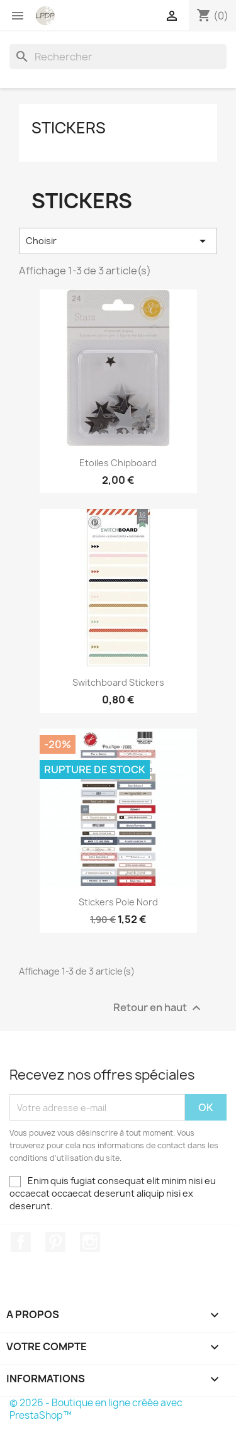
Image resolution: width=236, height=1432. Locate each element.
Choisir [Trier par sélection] (118, 241)
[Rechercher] (118, 56)
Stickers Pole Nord (118, 902)
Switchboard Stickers (118, 682)
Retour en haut (158, 1008)
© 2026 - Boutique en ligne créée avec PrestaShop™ (96, 1409)
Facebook (21, 1242)
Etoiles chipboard (118, 463)
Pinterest (55, 1242)
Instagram (90, 1242)
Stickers (68, 127)
